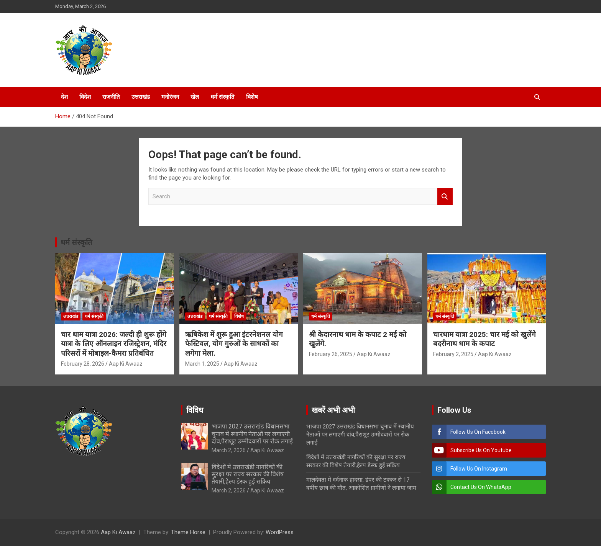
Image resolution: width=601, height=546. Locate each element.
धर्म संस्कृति (222, 96)
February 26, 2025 (330, 354)
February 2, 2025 (453, 354)
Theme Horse (188, 532)
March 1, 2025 (202, 364)
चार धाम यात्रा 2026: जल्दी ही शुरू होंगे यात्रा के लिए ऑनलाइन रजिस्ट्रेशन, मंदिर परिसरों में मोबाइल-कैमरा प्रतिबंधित (113, 344)
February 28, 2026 (82, 364)
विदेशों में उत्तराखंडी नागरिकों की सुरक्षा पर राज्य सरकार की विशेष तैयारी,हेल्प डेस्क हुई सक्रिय (248, 474)
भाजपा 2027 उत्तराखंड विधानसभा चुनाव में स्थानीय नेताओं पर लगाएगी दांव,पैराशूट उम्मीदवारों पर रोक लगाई (252, 434)
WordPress (280, 532)
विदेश (85, 96)
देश (64, 96)
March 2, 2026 (229, 450)
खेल (194, 96)
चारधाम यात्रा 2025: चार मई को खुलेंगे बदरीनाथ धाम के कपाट (484, 339)
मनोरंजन (170, 96)
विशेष (252, 96)
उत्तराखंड (140, 96)
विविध (194, 410)
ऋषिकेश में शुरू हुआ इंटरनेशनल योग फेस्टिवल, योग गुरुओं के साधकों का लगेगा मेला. (234, 344)
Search (445, 196)
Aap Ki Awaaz (126, 364)
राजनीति (111, 96)
